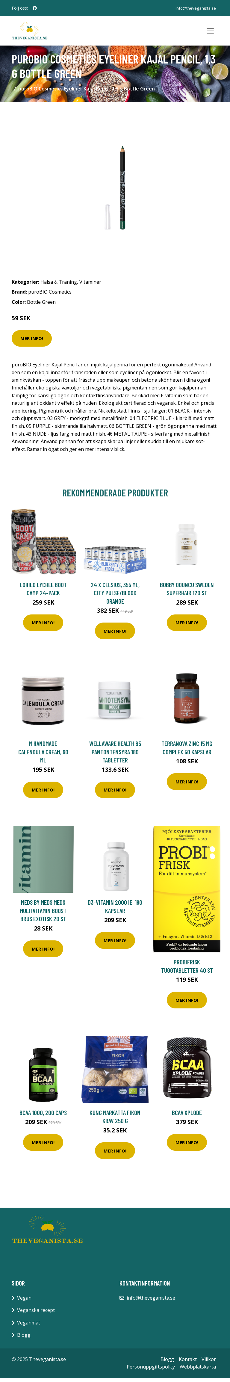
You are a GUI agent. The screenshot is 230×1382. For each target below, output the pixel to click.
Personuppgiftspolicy (151, 1371)
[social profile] (34, 8)
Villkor (209, 1363)
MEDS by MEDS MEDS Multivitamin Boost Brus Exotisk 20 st (43, 914)
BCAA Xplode (187, 1116)
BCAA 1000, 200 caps (43, 1116)
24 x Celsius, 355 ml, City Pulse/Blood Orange (115, 597)
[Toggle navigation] (210, 33)
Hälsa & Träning (58, 286)
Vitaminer (90, 286)
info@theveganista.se (195, 8)
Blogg (24, 1339)
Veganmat (28, 1326)
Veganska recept (36, 1314)
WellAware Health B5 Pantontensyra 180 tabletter (115, 756)
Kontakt (188, 1363)
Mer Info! (31, 342)
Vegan (24, 1301)
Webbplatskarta (198, 1371)
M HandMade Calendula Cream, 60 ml (43, 756)
